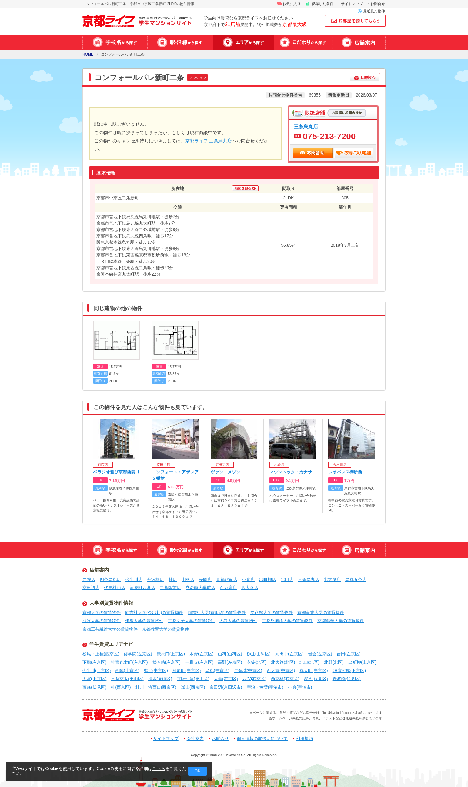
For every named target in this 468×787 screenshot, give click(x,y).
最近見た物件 (374, 11)
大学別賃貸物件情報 (111, 603)
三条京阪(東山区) (127, 678)
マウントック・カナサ (290, 472)
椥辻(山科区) (259, 653)
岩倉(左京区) (320, 653)
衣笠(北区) (256, 662)
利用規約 (304, 738)
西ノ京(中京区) (281, 670)
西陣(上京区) (127, 670)
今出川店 (133, 579)
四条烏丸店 (110, 579)
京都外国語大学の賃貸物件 (287, 620)
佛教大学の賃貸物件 (144, 620)
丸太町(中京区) (313, 670)
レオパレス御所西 (345, 472)
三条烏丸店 (306, 126)
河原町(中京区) (186, 670)
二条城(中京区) (248, 670)
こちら (158, 768)
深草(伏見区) (316, 678)
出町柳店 (267, 579)
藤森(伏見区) (94, 687)
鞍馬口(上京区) (171, 653)
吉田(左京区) (349, 653)
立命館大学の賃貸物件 (271, 612)
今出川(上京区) (96, 670)
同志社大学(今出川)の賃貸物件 (154, 612)
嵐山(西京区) (193, 687)
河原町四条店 (142, 587)
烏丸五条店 (355, 579)
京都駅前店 (226, 579)
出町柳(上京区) (362, 662)
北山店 (287, 579)
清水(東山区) (160, 678)
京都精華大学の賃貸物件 (340, 620)
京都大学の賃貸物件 (101, 612)
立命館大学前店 (200, 587)
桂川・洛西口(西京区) (155, 687)
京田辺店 (90, 587)
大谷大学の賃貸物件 (238, 620)
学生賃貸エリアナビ (111, 644)
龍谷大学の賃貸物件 (101, 620)
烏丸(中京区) (217, 670)
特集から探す (303, 42)
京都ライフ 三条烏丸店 (208, 140)
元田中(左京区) (289, 653)
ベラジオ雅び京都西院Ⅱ (116, 472)
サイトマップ (352, 4)
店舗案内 (359, 42)
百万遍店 (228, 587)
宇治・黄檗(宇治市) (265, 687)
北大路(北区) (283, 662)
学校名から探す (114, 42)
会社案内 (195, 738)
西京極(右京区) (285, 678)
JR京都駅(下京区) (349, 670)
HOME (87, 54)
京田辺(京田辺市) (225, 687)
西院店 (88, 579)
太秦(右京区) (226, 678)
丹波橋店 (155, 579)
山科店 (188, 579)
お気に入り (291, 4)
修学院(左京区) (138, 653)
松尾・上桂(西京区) (100, 653)
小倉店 (248, 579)
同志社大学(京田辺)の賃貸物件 (217, 612)
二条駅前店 (170, 587)
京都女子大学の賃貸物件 (191, 620)
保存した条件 (322, 4)
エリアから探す (243, 42)
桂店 (173, 579)
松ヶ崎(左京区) (166, 662)
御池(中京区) (156, 670)
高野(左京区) (230, 662)
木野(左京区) (201, 653)
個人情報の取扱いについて (262, 738)
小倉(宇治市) (300, 687)
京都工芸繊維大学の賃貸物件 (110, 629)
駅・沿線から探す (180, 42)
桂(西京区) (121, 687)
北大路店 (332, 579)
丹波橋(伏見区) (347, 678)
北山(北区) (309, 662)
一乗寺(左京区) (199, 662)
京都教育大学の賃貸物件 (165, 629)
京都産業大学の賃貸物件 (320, 612)
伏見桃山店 (114, 587)
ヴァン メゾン (225, 472)
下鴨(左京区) (94, 662)
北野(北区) (334, 662)
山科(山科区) (230, 653)
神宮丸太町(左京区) (129, 662)
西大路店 (249, 587)
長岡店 (205, 579)
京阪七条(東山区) (193, 678)
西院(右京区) (254, 678)
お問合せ (377, 4)
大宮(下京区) (94, 678)
